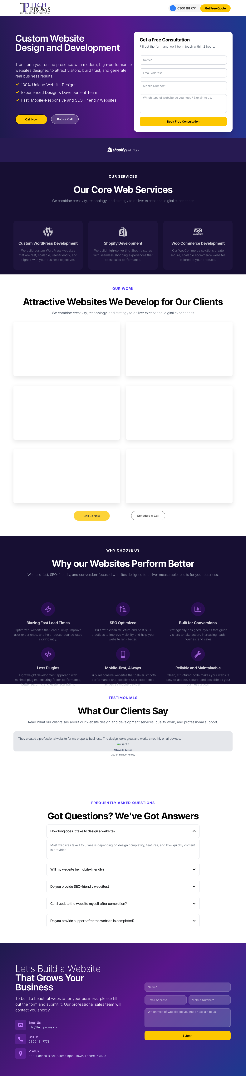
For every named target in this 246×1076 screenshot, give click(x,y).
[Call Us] (20, 1039)
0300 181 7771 (183, 8)
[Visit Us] (20, 1053)
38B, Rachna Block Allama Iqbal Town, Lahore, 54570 (67, 1056)
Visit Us (34, 1051)
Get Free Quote (215, 8)
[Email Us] (20, 1025)
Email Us (35, 1023)
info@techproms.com (44, 1027)
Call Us (33, 1037)
